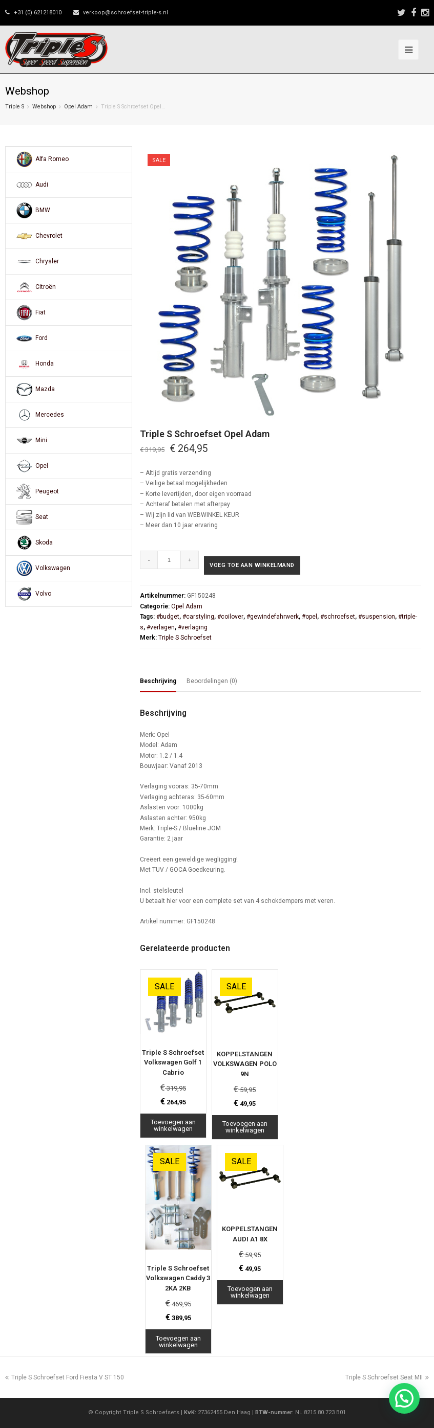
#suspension (376, 616)
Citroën (45, 286)
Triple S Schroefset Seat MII (387, 1377)
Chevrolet (49, 235)
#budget (167, 616)
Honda (44, 363)
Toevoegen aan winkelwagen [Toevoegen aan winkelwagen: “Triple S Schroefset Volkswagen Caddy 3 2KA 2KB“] (178, 1341)
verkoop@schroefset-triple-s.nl (125, 12)
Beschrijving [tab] (158, 681)
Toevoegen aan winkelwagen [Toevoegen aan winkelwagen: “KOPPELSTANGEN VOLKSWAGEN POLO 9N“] (244, 1127)
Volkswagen (52, 568)
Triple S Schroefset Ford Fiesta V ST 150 (64, 1377)
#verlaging (193, 627)
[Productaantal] (169, 560)
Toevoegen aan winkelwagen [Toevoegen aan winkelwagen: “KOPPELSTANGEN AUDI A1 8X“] (250, 1292)
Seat (41, 516)
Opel (41, 465)
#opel (309, 616)
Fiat (40, 312)
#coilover (230, 616)
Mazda (45, 389)
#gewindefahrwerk (272, 616)
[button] (404, 1398)
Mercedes (49, 414)
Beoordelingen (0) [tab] (212, 681)
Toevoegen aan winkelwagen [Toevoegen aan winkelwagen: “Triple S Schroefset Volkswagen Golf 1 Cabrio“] (173, 1125)
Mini (41, 440)
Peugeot (47, 491)
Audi (41, 184)
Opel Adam (78, 106)
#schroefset (337, 616)
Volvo (43, 593)
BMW (42, 210)
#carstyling (198, 616)
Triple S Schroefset (185, 637)
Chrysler (47, 261)
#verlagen (161, 627)
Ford (41, 338)
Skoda (44, 542)
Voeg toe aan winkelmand (252, 565)
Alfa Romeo (52, 159)
